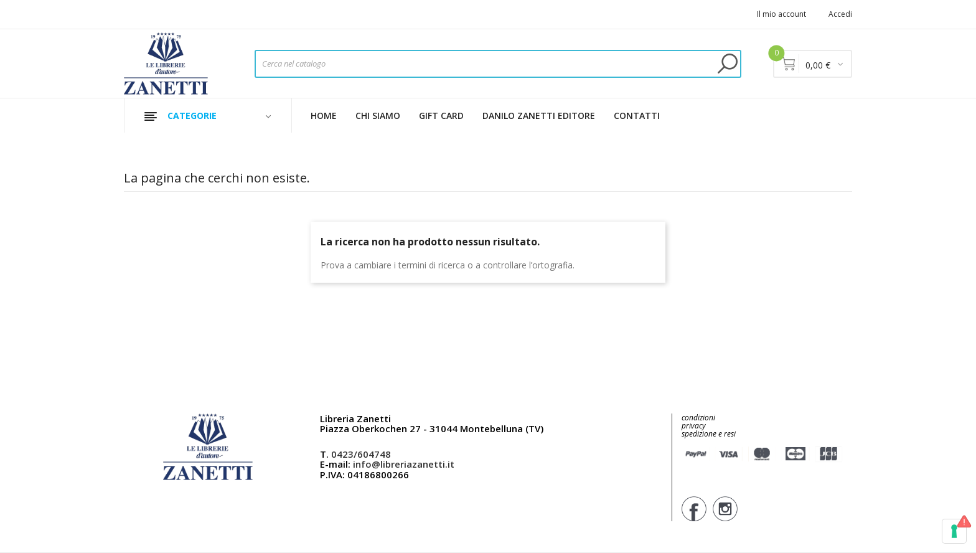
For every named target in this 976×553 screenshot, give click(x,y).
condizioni (698, 418)
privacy (694, 426)
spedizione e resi (709, 434)
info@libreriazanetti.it (403, 464)
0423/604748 (361, 454)
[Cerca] (498, 64)
